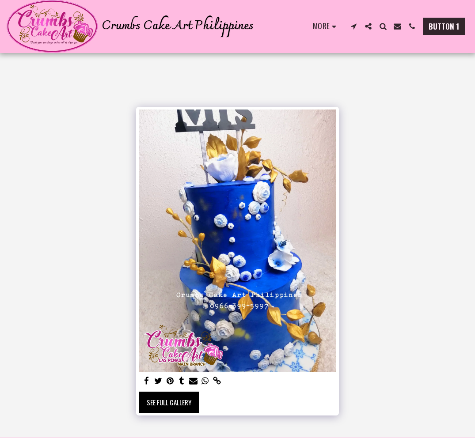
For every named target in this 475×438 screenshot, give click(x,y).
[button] (354, 26)
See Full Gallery (169, 402)
